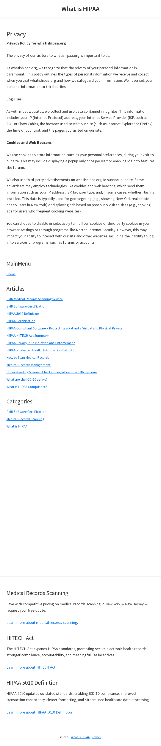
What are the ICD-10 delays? (27, 379)
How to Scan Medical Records (27, 357)
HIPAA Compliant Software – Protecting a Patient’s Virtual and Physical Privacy (64, 328)
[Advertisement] (42, 501)
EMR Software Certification (26, 306)
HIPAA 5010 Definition (22, 313)
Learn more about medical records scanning (41, 622)
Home (11, 274)
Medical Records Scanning (25, 419)
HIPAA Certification (20, 321)
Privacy (96, 737)
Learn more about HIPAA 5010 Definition (39, 712)
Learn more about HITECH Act (30, 667)
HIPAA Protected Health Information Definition (41, 350)
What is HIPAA (80, 9)
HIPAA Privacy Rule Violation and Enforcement (40, 343)
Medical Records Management (28, 365)
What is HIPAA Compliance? (26, 387)
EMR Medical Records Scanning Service (34, 299)
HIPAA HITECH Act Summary (27, 335)
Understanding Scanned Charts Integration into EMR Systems (51, 372)
